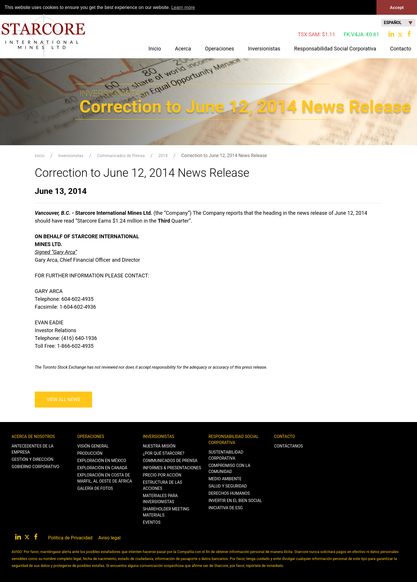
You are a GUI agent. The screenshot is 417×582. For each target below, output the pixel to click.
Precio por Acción (162, 474)
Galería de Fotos (95, 488)
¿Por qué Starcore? (163, 453)
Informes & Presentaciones (172, 467)
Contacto (284, 436)
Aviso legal (109, 537)
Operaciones (90, 436)
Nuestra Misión (159, 445)
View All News (63, 399)
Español (398, 22)
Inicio (155, 48)
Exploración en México (101, 460)
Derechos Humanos (229, 493)
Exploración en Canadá (102, 467)
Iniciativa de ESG (226, 507)
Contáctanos (288, 445)
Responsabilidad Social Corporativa (234, 439)
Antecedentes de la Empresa (33, 448)
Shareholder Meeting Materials (166, 511)
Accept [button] (397, 7)
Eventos (151, 522)
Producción (90, 453)
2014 (162, 155)
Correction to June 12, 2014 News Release (224, 155)
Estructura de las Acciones (162, 485)
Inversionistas (70, 155)
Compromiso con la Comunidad (229, 468)
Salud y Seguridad (228, 485)
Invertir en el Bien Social (235, 500)
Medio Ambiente (225, 478)
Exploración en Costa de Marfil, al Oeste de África (104, 477)
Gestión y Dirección (32, 459)
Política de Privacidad (70, 537)
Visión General (93, 445)
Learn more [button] (183, 7)
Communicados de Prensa (121, 155)
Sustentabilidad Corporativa (226, 455)
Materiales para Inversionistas (160, 498)
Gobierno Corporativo (35, 466)
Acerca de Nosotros (33, 436)
